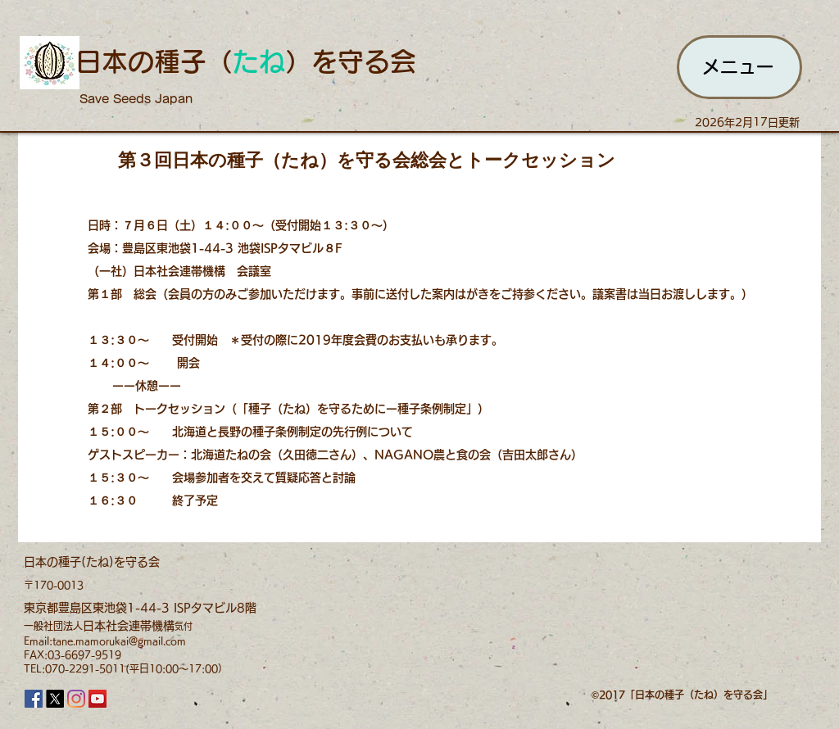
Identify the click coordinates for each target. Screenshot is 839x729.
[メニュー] (739, 67)
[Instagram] (76, 699)
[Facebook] (34, 699)
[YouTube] (97, 699)
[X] (55, 699)
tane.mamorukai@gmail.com (119, 640)
